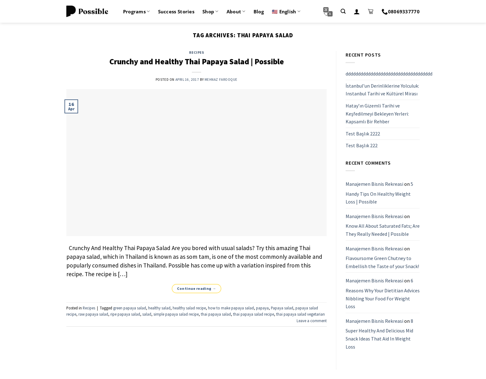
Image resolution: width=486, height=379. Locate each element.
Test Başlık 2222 (363, 133)
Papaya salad (282, 307)
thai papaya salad (216, 314)
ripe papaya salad (125, 314)
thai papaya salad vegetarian (300, 314)
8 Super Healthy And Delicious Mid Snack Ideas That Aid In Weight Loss (379, 334)
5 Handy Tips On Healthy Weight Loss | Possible (379, 193)
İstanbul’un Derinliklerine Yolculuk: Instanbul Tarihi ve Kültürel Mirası (382, 90)
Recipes (196, 52)
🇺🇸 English (286, 11)
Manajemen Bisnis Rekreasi (374, 184)
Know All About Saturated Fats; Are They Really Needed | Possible (383, 230)
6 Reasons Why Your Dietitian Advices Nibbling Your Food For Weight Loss (383, 294)
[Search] (343, 11)
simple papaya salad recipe (176, 314)
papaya (262, 307)
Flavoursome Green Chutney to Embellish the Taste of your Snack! (382, 262)
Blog (259, 11)
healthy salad (159, 307)
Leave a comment (312, 320)
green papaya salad (129, 307)
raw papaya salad (93, 314)
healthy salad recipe (189, 307)
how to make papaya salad (231, 307)
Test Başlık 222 (362, 146)
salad (146, 314)
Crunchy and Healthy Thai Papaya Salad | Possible (196, 61)
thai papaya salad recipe (253, 314)
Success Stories (176, 11)
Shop (210, 11)
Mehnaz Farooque (221, 79)
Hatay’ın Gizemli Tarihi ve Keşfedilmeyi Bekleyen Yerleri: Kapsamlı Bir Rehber (377, 114)
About (236, 11)
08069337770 (401, 11)
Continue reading (196, 288)
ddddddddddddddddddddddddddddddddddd (389, 74)
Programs (136, 11)
